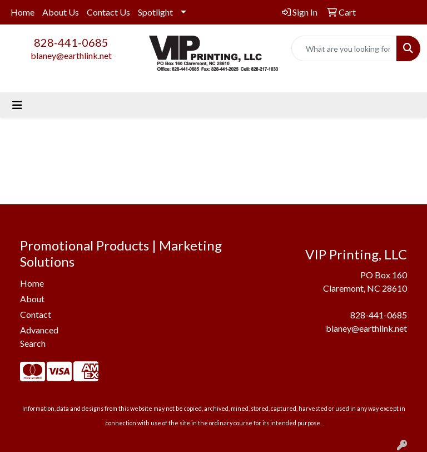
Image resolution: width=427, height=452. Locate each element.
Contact (35, 314)
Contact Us (108, 12)
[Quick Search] (344, 48)
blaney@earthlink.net (71, 55)
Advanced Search (39, 336)
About (32, 298)
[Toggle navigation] (17, 105)
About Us (60, 12)
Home (22, 12)
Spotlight (155, 12)
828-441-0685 (71, 42)
